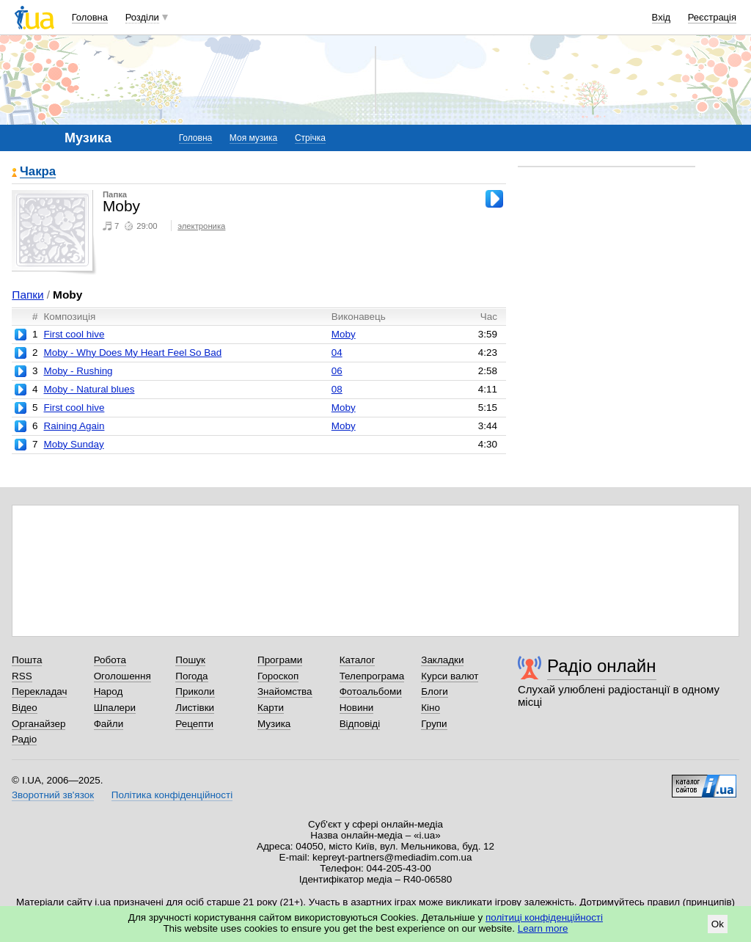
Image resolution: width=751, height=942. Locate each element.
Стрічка (310, 138)
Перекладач (39, 691)
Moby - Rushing (77, 370)
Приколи (194, 691)
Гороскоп (277, 676)
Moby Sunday (73, 444)
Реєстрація (712, 17)
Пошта (27, 659)
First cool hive (73, 334)
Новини (357, 707)
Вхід (661, 17)
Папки (27, 294)
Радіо (24, 739)
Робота (110, 659)
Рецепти (194, 723)
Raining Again (73, 425)
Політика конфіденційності (171, 794)
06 (336, 370)
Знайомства (284, 691)
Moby (343, 334)
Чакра (38, 172)
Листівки (194, 707)
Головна (90, 17)
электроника (201, 226)
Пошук (190, 659)
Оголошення (122, 676)
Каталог (358, 659)
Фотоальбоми (371, 691)
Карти (270, 707)
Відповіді (360, 723)
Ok (717, 924)
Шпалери (115, 707)
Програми (279, 659)
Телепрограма (372, 676)
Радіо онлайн (601, 666)
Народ (108, 691)
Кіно (430, 707)
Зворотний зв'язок (53, 794)
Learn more (543, 928)
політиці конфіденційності (544, 917)
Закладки (442, 659)
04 (336, 352)
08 (336, 389)
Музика (273, 723)
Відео (24, 707)
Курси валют (449, 676)
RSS (22, 676)
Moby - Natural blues (88, 389)
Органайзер (38, 723)
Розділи (142, 17)
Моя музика (253, 138)
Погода (191, 676)
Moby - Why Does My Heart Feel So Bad (132, 352)
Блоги (434, 691)
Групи (434, 723)
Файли (109, 723)
